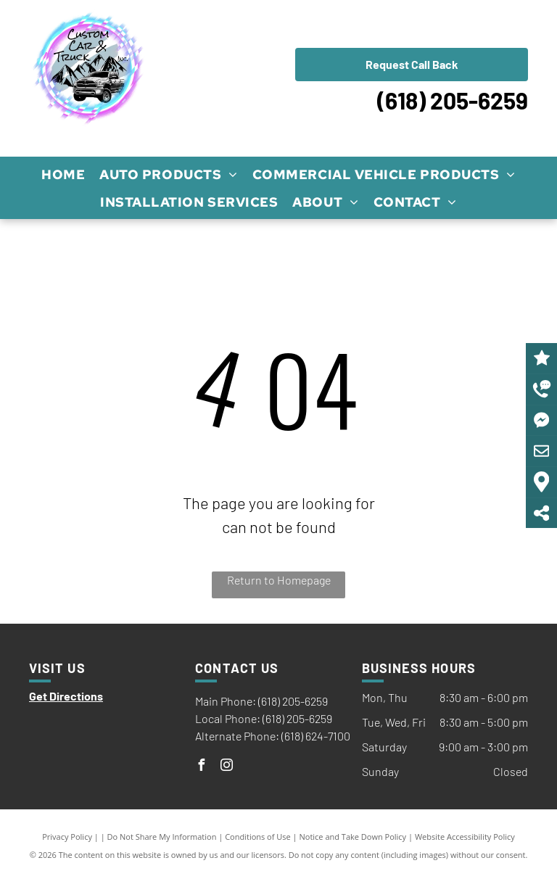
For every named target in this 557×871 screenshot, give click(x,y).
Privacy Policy (67, 836)
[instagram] (226, 767)
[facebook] (200, 767)
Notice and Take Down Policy (353, 836)
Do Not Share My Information (162, 836)
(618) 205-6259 (452, 100)
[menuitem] (63, 174)
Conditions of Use (258, 836)
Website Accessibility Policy (465, 836)
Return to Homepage (279, 580)
